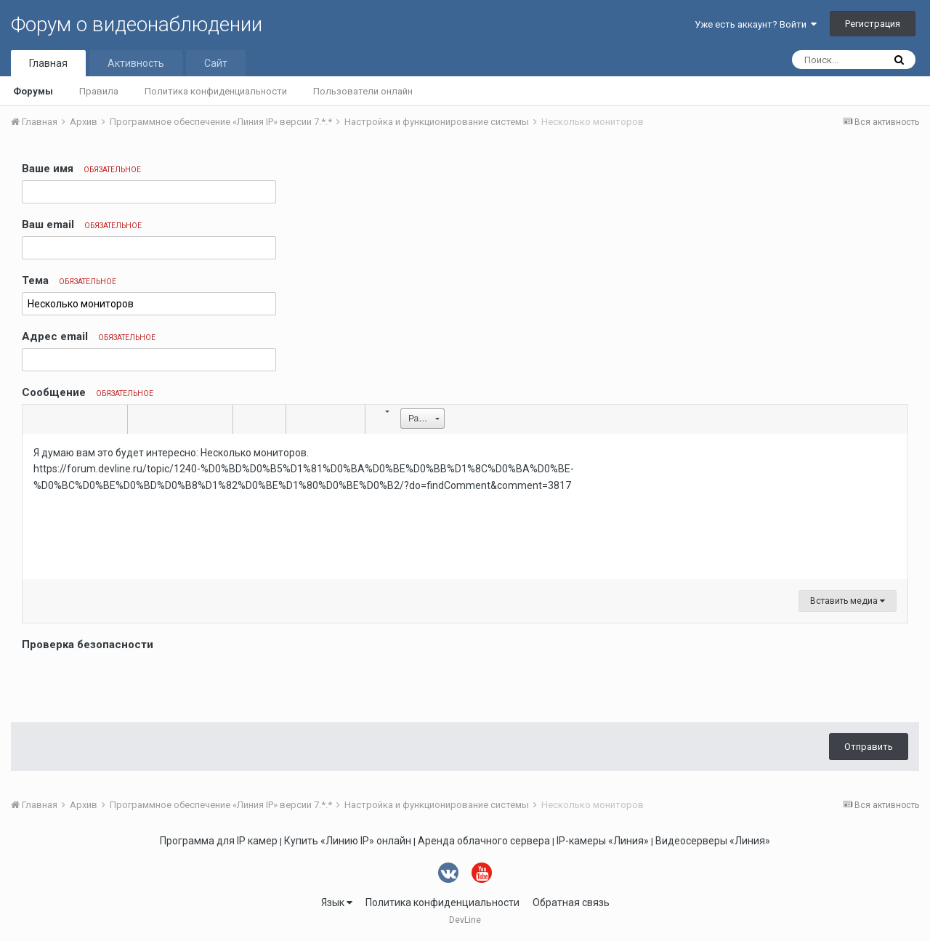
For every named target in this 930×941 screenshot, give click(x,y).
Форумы (33, 91)
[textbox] (465, 506)
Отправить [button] (868, 746)
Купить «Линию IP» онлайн (347, 841)
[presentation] (132, 683)
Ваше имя (81, 168)
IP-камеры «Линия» (603, 841)
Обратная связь (571, 902)
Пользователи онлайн (363, 91)
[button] (36, 419)
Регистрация (872, 23)
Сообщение (87, 392)
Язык (336, 902)
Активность (136, 63)
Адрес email (88, 336)
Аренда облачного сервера (484, 841)
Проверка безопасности (87, 644)
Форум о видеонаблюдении (136, 24)
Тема (69, 280)
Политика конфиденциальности (216, 91)
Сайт (215, 63)
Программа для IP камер (219, 841)
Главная (48, 63)
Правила (98, 91)
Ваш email (82, 224)
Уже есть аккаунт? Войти (756, 24)
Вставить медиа (847, 601)
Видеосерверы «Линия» (712, 841)
